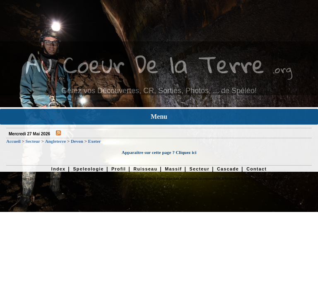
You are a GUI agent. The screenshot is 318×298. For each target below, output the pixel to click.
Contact (256, 168)
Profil (118, 168)
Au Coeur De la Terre (145, 64)
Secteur (33, 141)
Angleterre (55, 141)
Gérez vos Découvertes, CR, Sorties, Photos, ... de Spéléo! (159, 91)
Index (58, 168)
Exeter (94, 141)
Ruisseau (145, 168)
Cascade (228, 168)
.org (282, 69)
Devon (77, 141)
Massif (173, 168)
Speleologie (88, 168)
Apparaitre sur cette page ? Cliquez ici (159, 152)
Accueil (13, 141)
